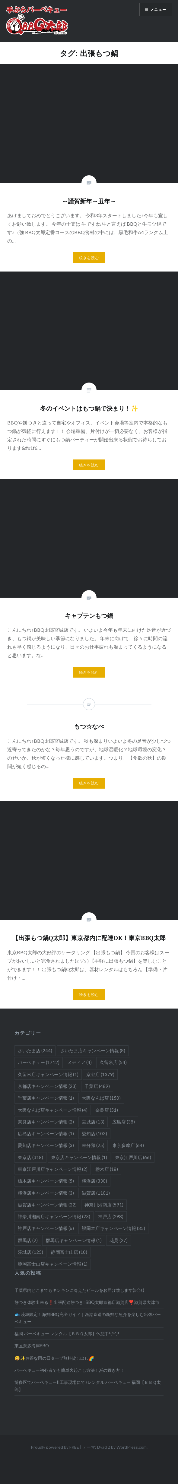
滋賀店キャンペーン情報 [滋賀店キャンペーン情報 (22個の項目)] (47, 1204)
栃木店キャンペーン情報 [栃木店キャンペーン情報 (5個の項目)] (46, 1181)
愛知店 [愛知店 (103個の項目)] (94, 1133)
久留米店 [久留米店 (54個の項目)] (113, 1062)
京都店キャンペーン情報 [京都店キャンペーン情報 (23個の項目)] (47, 1086)
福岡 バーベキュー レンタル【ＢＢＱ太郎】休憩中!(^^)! (66, 1333)
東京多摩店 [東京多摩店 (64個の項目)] (128, 1145)
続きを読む (89, 258)
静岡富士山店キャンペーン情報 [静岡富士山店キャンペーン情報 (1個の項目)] (52, 1263)
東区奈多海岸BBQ (31, 1345)
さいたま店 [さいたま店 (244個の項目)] (35, 1050)
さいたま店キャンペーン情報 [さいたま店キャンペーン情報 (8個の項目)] (92, 1050)
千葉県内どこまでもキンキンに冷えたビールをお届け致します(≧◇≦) (79, 1290)
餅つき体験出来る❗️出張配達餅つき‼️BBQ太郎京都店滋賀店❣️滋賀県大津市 (86, 1302)
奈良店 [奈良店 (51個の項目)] (106, 1110)
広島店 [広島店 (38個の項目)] (123, 1121)
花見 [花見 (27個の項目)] (119, 1240)
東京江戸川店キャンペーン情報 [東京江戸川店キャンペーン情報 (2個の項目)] (52, 1169)
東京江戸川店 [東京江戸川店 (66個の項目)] (133, 1157)
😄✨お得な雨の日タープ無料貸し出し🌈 (54, 1358)
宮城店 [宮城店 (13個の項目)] (93, 1121)
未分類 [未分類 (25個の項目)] (93, 1145)
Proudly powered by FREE (55, 1447)
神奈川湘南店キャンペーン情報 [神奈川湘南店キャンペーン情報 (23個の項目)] (54, 1216)
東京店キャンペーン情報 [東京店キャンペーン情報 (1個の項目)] (79, 1157)
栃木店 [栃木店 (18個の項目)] (106, 1169)
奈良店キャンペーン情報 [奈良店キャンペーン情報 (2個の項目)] (46, 1121)
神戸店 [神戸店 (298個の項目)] (110, 1216)
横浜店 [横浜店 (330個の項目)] (94, 1181)
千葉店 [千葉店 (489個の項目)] (97, 1086)
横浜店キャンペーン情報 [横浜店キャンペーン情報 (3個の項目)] (46, 1193)
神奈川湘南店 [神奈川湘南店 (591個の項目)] (103, 1204)
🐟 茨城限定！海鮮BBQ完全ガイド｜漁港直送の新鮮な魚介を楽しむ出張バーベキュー (87, 1318)
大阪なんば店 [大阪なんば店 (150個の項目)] (101, 1098)
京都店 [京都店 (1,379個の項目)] (100, 1074)
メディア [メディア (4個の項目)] (79, 1062)
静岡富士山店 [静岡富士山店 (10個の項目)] (69, 1252)
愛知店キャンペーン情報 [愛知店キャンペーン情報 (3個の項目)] (46, 1145)
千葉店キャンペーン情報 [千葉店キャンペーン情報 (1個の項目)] (46, 1098)
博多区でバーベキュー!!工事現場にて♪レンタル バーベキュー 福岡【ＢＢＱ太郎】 (87, 1386)
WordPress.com (131, 1447)
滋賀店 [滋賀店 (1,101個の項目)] (96, 1193)
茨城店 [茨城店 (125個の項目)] (30, 1252)
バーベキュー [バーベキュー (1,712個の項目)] (38, 1062)
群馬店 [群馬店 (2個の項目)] (28, 1240)
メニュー (158, 9)
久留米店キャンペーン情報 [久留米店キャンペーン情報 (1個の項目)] (48, 1074)
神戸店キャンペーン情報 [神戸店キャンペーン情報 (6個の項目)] (46, 1228)
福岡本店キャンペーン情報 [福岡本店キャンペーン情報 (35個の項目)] (113, 1228)
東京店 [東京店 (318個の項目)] (30, 1157)
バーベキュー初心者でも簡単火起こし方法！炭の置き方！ (69, 1370)
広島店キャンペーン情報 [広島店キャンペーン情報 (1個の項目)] (46, 1133)
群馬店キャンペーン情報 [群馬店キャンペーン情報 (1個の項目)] (74, 1240)
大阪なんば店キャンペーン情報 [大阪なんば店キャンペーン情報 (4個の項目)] (52, 1110)
